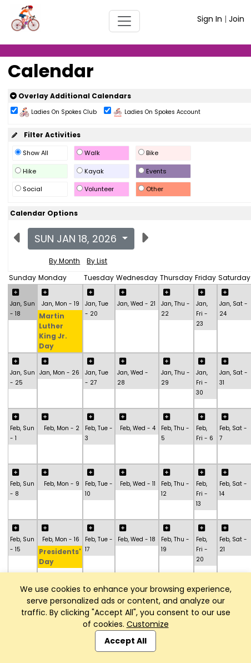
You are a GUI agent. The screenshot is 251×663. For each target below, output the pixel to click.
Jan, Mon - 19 (60, 304)
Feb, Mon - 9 (61, 484)
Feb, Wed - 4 (137, 428)
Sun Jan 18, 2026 (76, 239)
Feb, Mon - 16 (60, 539)
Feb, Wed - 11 (137, 484)
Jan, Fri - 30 (202, 382)
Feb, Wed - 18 (136, 539)
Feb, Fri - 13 (202, 494)
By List (97, 261)
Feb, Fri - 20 (202, 549)
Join (236, 18)
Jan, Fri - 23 (202, 314)
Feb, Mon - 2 (61, 428)
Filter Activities (45, 134)
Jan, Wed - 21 (136, 304)
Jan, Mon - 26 (59, 372)
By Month (64, 261)
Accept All (125, 640)
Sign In (209, 18)
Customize (148, 624)
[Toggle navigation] (124, 21)
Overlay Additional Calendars (70, 96)
